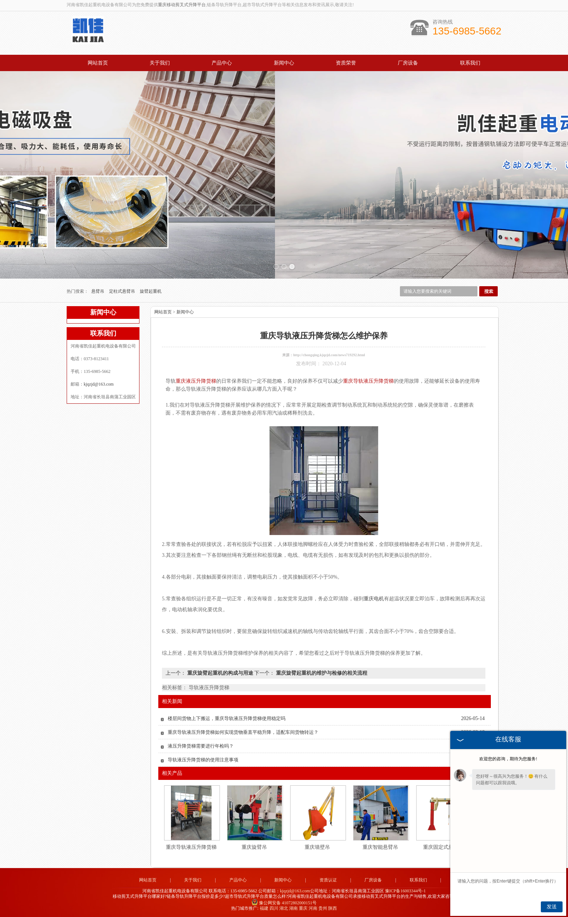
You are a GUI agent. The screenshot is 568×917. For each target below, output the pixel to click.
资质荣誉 (346, 63)
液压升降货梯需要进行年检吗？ (201, 746)
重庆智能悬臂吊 (380, 847)
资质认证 (328, 880)
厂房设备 (408, 63)
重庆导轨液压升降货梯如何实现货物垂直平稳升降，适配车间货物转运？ (243, 732)
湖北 (283, 908)
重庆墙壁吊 (317, 847)
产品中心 (222, 63)
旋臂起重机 (151, 291)
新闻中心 (284, 63)
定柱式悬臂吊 (122, 291)
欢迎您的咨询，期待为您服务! (508, 758)
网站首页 (98, 63)
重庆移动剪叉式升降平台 (182, 4)
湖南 (293, 908)
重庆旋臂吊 (254, 847)
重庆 (303, 908)
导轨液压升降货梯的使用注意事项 (203, 759)
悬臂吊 (98, 291)
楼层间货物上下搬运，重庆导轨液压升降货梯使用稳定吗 (226, 718)
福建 (264, 908)
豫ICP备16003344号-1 (405, 890)
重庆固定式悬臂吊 (443, 847)
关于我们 (160, 63)
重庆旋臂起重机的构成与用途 (220, 673)
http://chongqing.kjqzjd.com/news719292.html (329, 355)
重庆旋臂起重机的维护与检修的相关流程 (321, 673)
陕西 (332, 908)
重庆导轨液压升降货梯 (191, 847)
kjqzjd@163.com (99, 384)
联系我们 (470, 63)
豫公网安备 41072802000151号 (284, 902)
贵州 (322, 908)
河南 (313, 908)
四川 (274, 908)
